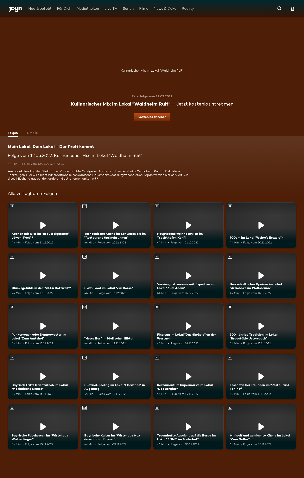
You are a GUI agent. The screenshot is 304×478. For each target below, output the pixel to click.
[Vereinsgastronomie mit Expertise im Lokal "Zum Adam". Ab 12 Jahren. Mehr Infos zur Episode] (188, 276)
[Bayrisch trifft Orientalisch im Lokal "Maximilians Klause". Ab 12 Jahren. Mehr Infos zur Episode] (43, 376)
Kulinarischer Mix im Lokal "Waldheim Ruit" (152, 70)
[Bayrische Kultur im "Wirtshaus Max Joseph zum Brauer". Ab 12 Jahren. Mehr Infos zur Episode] (115, 427)
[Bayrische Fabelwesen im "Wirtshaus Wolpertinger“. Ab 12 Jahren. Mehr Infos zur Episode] (43, 427)
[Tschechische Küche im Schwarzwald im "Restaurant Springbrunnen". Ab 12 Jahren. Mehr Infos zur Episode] (115, 225)
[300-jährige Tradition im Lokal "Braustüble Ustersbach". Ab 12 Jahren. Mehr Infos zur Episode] (261, 326)
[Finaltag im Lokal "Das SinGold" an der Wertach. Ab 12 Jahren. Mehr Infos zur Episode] (188, 326)
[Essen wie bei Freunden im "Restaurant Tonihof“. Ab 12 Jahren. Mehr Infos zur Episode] (261, 376)
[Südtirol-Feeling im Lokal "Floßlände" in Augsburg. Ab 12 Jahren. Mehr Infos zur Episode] (115, 376)
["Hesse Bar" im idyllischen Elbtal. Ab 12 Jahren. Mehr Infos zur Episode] (115, 326)
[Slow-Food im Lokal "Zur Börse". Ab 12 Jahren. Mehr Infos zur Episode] (115, 276)
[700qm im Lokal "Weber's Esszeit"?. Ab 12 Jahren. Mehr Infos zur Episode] (261, 225)
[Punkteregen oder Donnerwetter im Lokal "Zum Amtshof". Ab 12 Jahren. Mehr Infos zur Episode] (43, 326)
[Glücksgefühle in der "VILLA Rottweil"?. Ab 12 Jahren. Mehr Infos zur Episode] (43, 276)
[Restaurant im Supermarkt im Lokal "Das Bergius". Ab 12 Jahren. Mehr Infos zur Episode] (188, 376)
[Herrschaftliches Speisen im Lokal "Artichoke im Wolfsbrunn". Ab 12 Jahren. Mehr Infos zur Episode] (261, 276)
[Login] (292, 8)
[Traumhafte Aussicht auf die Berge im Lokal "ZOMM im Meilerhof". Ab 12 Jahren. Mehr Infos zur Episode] (188, 427)
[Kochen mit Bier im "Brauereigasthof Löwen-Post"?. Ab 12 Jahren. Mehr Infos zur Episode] (43, 225)
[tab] (14, 133)
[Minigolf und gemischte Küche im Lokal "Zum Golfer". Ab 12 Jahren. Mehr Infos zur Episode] (261, 427)
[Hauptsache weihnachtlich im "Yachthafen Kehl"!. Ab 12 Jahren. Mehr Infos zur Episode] (188, 225)
